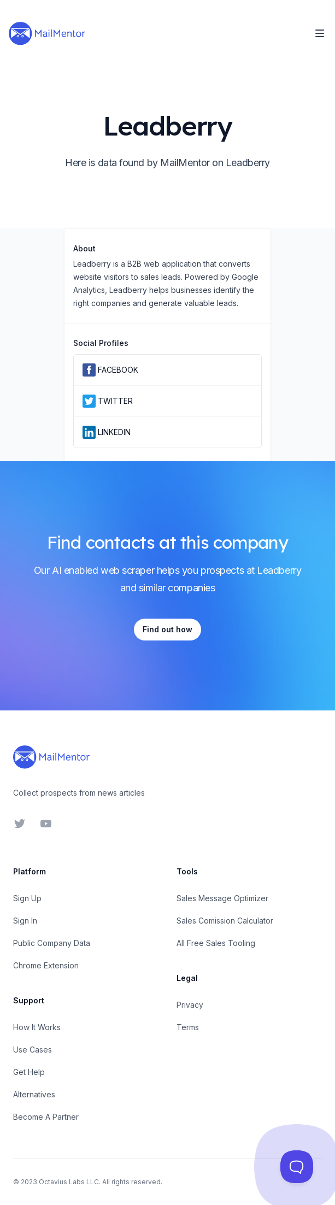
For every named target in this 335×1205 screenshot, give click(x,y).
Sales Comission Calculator (225, 920)
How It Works (37, 1027)
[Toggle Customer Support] (296, 1166)
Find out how (167, 629)
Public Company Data (51, 943)
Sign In (25, 920)
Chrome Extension (46, 965)
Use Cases (32, 1049)
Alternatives (34, 1094)
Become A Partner (46, 1116)
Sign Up (27, 898)
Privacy (190, 1004)
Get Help (29, 1072)
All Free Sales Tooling (216, 943)
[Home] (47, 33)
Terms (188, 1027)
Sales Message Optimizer (222, 898)
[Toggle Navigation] (319, 33)
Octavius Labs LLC (69, 1182)
